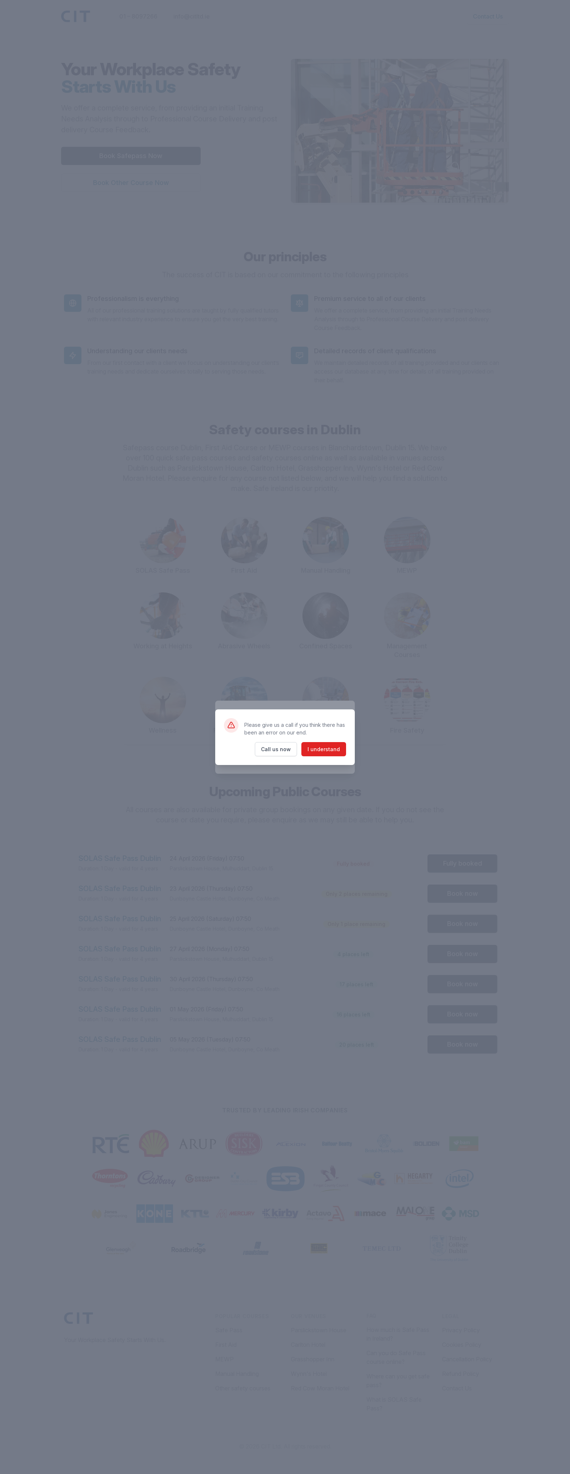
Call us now (276, 749)
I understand (324, 749)
